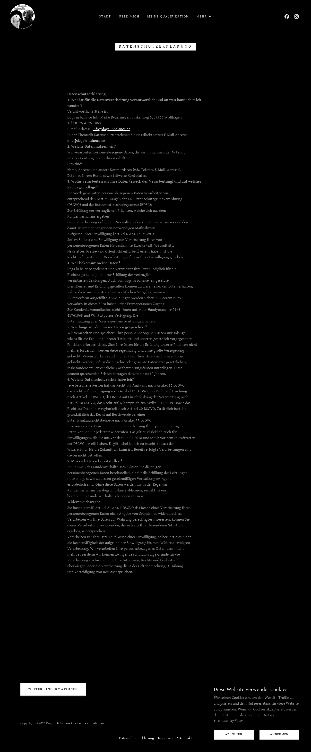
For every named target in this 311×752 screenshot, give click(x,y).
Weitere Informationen (53, 689)
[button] (204, 16)
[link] (22, 16)
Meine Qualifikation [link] (168, 16)
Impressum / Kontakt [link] (175, 738)
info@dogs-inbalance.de (111, 129)
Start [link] (105, 16)
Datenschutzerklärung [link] (136, 738)
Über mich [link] (129, 16)
